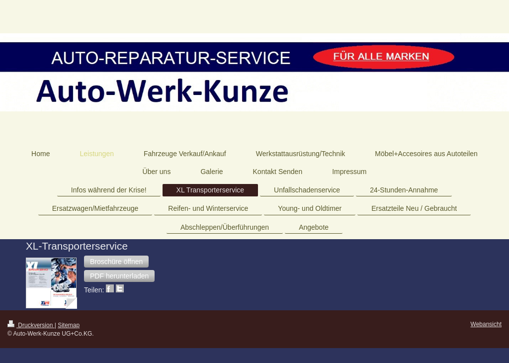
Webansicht (486, 324)
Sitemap (69, 325)
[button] (116, 262)
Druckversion (31, 325)
